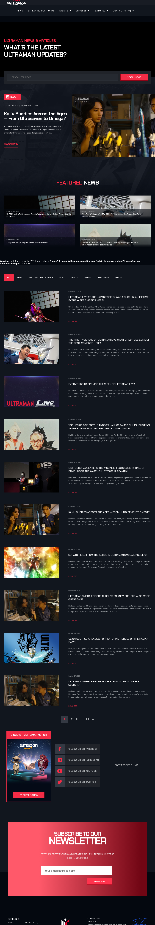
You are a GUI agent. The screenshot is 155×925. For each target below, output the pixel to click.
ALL (9, 277)
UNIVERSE (81, 11)
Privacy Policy (31, 922)
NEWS (20, 11)
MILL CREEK (103, 277)
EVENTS (63, 11)
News (10, 922)
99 (87, 719)
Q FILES (118, 277)
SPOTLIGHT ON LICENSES (41, 277)
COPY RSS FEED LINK (126, 765)
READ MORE (72, 321)
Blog (61, 277)
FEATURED (99, 11)
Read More (11, 143)
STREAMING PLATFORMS (41, 11)
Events (74, 277)
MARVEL (88, 277)
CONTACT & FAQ (122, 11)
